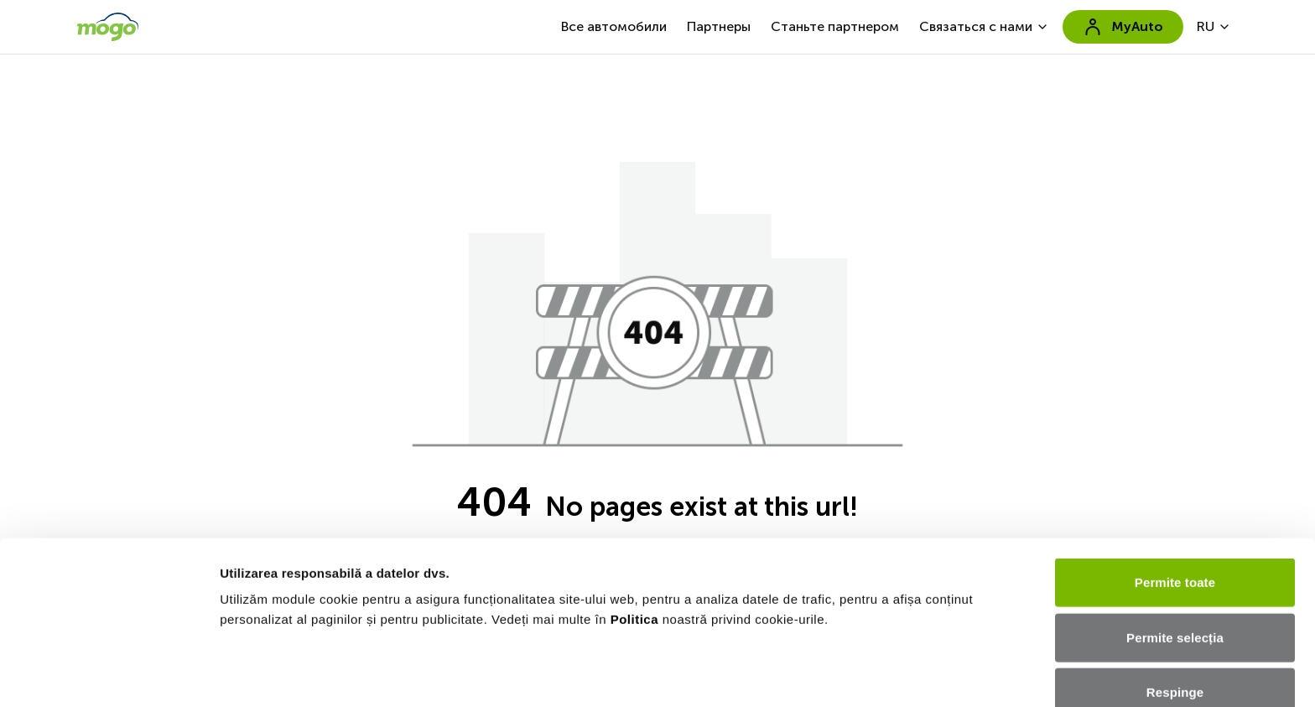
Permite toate (1175, 442)
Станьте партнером (835, 26)
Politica (634, 479)
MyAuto (1123, 27)
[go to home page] (107, 27)
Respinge (1174, 552)
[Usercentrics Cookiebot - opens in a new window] (108, 674)
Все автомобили (614, 26)
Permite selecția (1175, 497)
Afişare (241, 674)
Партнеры (719, 26)
